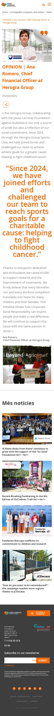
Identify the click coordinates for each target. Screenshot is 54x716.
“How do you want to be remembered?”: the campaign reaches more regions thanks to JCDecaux (25, 588)
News (49, 12)
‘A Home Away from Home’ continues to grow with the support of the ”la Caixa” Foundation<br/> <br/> (25, 452)
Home (5, 12)
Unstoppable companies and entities (27, 12)
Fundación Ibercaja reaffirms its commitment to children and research (24, 542)
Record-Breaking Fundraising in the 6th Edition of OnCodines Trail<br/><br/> (24, 498)
